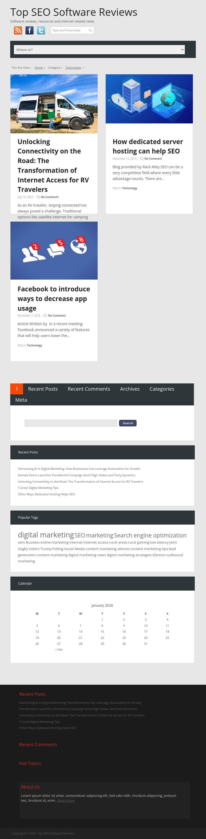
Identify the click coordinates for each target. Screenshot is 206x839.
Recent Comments (89, 388)
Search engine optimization (150, 535)
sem (21, 542)
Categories (162, 388)
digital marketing (46, 535)
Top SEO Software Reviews (73, 12)
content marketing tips (149, 548)
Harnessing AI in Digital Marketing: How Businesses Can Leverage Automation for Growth (79, 469)
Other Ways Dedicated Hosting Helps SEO (46, 494)
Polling (58, 548)
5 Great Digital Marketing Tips (38, 488)
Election (159, 554)
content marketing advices (108, 548)
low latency (159, 542)
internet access (95, 542)
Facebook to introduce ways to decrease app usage (53, 298)
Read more (66, 800)
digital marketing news (87, 554)
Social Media (74, 548)
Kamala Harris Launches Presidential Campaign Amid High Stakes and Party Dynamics (76, 475)
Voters (34, 548)
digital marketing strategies (129, 554)
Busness (33, 542)
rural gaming (138, 542)
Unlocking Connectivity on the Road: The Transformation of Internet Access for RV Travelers (80, 481)
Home (38, 67)
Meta (21, 399)
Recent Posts (43, 388)
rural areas (118, 542)
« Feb (58, 649)
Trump (45, 548)
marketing (99, 535)
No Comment (49, 197)
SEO (80, 535)
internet (76, 542)
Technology (73, 67)
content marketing (52, 554)
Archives (130, 388)
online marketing (54, 542)
